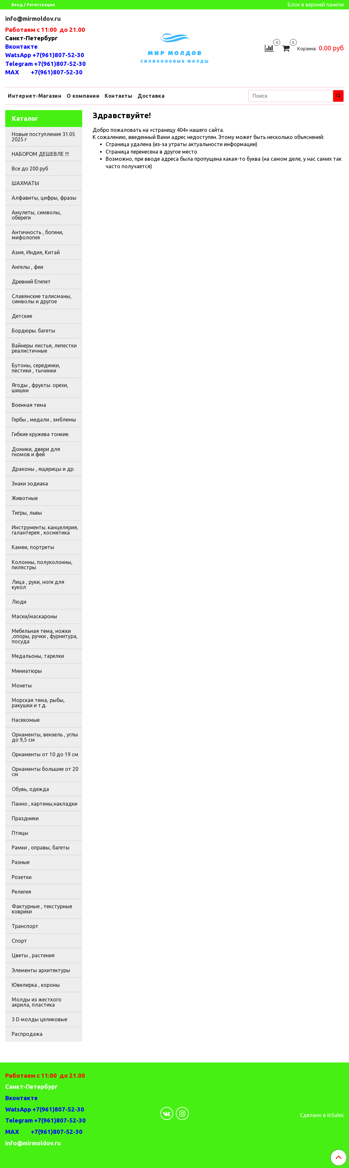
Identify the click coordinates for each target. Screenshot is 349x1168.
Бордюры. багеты (33, 330)
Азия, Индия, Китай (36, 252)
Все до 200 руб (30, 168)
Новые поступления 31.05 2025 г (43, 136)
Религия (21, 892)
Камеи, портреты (33, 547)
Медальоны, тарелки (38, 656)
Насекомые (26, 720)
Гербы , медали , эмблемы (44, 419)
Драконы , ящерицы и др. (43, 469)
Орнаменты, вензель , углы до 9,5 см (45, 737)
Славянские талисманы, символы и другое (41, 298)
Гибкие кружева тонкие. (40, 434)
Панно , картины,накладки (44, 804)
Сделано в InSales (322, 1115)
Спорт (19, 941)
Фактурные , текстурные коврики (42, 908)
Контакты (118, 96)
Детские (22, 316)
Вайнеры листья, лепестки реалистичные (44, 348)
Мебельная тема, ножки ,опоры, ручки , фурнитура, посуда (45, 636)
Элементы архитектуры (41, 970)
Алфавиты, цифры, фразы (44, 198)
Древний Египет (31, 281)
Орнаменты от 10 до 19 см (45, 754)
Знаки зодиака (30, 483)
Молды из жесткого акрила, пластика (36, 1002)
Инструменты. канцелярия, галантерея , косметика (45, 529)
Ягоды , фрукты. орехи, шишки (40, 387)
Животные (25, 498)
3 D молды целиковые (39, 1019)
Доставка (150, 96)
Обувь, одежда (30, 789)
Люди (19, 602)
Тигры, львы (27, 513)
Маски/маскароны (34, 616)
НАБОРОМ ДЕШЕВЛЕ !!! (40, 154)
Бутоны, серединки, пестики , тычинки (36, 367)
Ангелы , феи (27, 267)
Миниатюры (27, 671)
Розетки (22, 877)
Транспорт (25, 926)
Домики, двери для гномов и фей (36, 451)
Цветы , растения (33, 955)
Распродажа (27, 1034)
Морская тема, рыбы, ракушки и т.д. (38, 702)
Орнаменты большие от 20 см (45, 771)
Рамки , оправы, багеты (41, 847)
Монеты (22, 685)
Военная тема (29, 405)
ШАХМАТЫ (25, 183)
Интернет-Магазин (34, 96)
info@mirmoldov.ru (33, 18)
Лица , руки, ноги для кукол (38, 584)
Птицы (20, 833)
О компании (83, 96)
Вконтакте (21, 46)
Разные (21, 862)
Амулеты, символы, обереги (36, 214)
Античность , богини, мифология (37, 234)
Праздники (25, 818)
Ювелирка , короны (36, 985)
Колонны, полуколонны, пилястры (42, 564)
